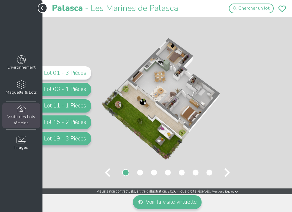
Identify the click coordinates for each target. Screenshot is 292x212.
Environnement (21, 63)
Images (21, 143)
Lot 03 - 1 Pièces (65, 89)
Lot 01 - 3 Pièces (65, 73)
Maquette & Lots (21, 88)
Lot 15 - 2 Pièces (65, 122)
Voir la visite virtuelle (167, 202)
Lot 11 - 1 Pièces (65, 106)
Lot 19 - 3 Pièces (65, 139)
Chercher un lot (251, 8)
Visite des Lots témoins (21, 115)
